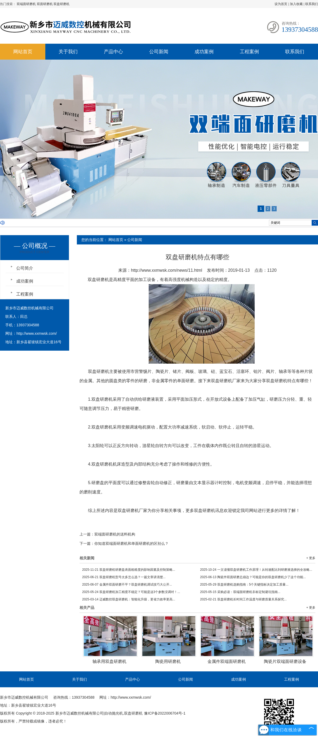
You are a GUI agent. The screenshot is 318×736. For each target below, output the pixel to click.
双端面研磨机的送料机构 (114, 534)
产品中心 (113, 51)
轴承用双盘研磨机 (109, 661)
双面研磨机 (45, 4)
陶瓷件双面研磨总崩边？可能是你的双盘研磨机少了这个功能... (253, 577)
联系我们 (311, 4)
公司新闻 (158, 51)
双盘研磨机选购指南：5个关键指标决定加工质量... (244, 584)
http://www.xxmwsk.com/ (36, 333)
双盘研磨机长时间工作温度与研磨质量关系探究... (243, 599)
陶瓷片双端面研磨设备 (285, 661)
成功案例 (204, 51)
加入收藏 (296, 4)
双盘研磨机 (61, 4)
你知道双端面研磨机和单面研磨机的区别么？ (131, 543)
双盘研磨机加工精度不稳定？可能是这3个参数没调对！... (131, 592)
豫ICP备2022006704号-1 (165, 713)
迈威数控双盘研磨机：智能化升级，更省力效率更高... (128, 599)
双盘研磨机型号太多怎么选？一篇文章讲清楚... (124, 577)
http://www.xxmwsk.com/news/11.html (166, 270)
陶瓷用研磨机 (168, 661)
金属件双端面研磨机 (226, 661)
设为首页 (281, 4)
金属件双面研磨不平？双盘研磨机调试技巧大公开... (127, 584)
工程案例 (249, 51)
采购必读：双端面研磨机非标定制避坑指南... (240, 592)
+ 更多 (310, 558)
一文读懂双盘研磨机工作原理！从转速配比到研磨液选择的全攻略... (256, 570)
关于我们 (68, 51)
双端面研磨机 (27, 4)
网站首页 (22, 51)
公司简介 (24, 268)
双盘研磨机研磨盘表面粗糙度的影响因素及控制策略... (128, 570)
